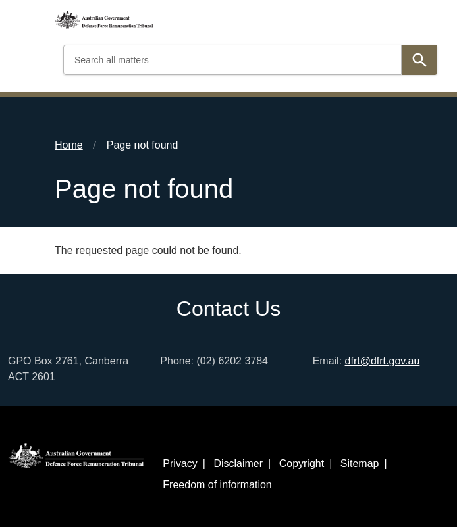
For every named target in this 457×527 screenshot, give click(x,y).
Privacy (180, 463)
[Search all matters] (232, 60)
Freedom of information (217, 484)
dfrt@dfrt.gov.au (382, 360)
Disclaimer (238, 463)
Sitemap (359, 463)
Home (69, 145)
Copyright (301, 463)
